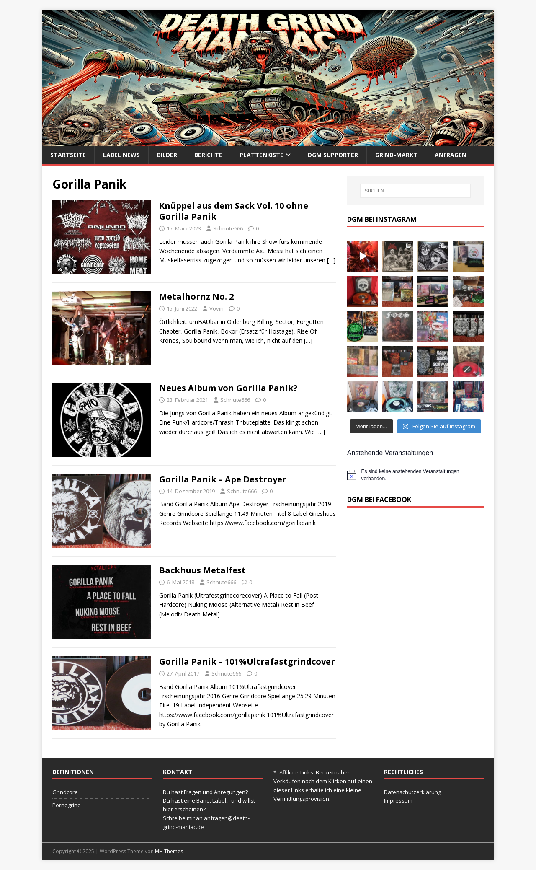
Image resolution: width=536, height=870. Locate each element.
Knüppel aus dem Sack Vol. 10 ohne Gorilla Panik (233, 211)
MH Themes (169, 851)
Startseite (68, 155)
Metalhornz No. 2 (196, 296)
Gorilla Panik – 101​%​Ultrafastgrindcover (247, 661)
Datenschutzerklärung (412, 792)
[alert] (415, 475)
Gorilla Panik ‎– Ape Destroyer (222, 479)
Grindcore (65, 792)
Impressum (398, 800)
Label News (121, 155)
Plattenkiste (261, 155)
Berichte (208, 155)
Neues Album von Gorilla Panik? (228, 388)
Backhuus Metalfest (202, 570)
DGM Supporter (333, 155)
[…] (331, 260)
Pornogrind (66, 805)
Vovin (216, 308)
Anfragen (450, 155)
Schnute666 (228, 228)
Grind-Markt (396, 155)
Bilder (167, 155)
